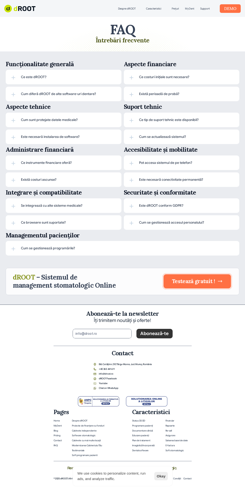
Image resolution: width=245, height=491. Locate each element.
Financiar (169, 420)
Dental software (140, 450)
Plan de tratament (141, 440)
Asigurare (170, 435)
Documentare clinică (142, 430)
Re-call (168, 430)
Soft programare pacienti (85, 455)
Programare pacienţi (142, 425)
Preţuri (175, 8)
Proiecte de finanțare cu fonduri (88, 425)
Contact (58, 440)
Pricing (57, 435)
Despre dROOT (79, 420)
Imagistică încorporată (143, 445)
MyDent (189, 8)
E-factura (170, 445)
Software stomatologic (83, 435)
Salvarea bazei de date (176, 440)
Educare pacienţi (140, 435)
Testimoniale (78, 450)
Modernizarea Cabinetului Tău (87, 445)
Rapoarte (170, 425)
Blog (56, 430)
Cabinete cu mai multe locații (86, 440)
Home (57, 420)
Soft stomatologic (174, 450)
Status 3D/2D (138, 420)
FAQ (56, 445)
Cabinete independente (84, 430)
